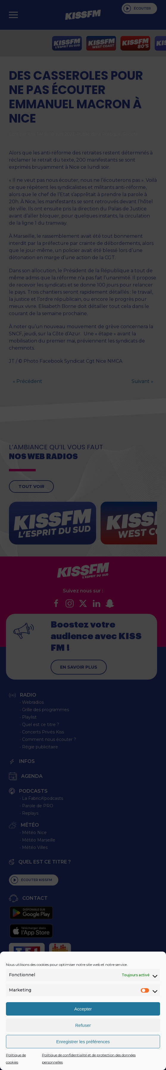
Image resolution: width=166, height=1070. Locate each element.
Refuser (83, 1025)
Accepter (83, 1008)
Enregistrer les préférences (83, 1041)
